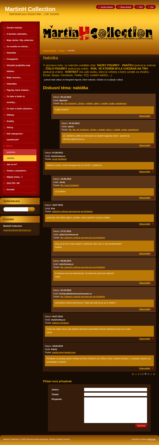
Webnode (152, 439)
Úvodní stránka (49, 51)
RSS (141, 7)
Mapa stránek (125, 7)
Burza (61, 51)
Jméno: (55, 389)
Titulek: (55, 394)
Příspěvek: (57, 399)
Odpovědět (144, 116)
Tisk (152, 7)
